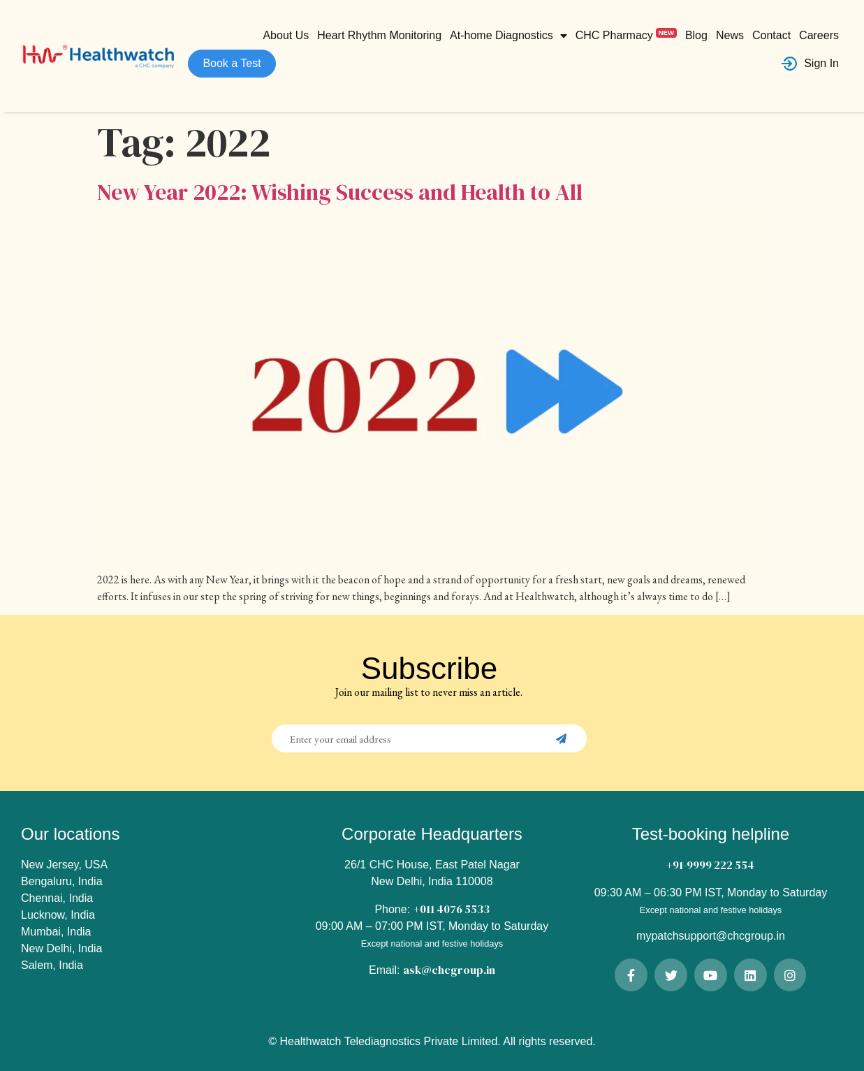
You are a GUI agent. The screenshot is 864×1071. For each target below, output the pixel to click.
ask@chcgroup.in (449, 969)
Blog (696, 35)
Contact (771, 35)
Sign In (810, 64)
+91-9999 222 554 (710, 865)
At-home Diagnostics (508, 35)
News (730, 35)
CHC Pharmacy (626, 34)
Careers (819, 35)
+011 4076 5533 (451, 909)
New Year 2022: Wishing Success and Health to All (340, 192)
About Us (286, 35)
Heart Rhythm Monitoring (379, 35)
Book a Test (232, 63)
